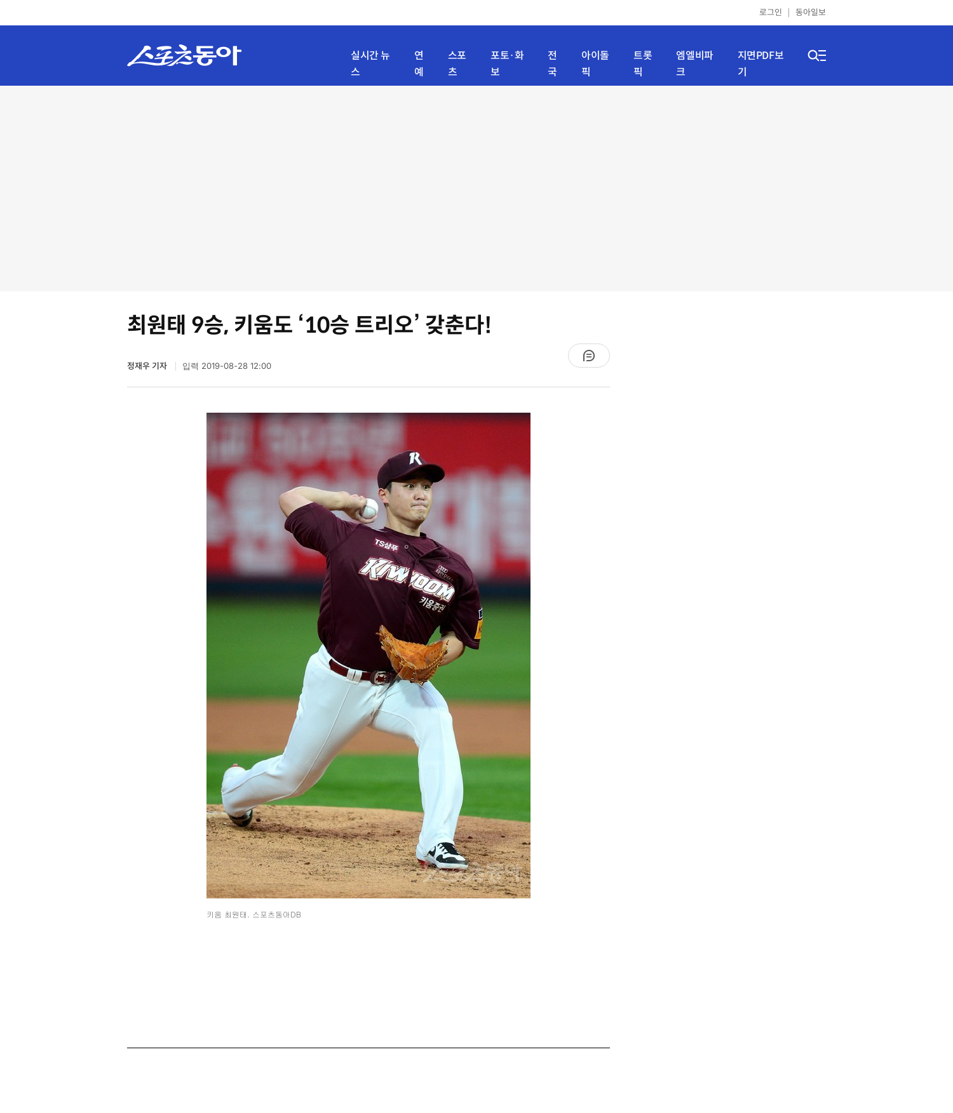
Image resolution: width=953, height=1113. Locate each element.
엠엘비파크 (694, 64)
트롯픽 (642, 64)
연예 (419, 64)
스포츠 (457, 64)
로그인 (770, 12)
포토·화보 (507, 64)
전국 (552, 64)
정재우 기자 (148, 366)
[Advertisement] (476, 187)
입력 (226, 366)
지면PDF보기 (761, 64)
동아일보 (810, 12)
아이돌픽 (595, 64)
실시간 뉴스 (370, 64)
